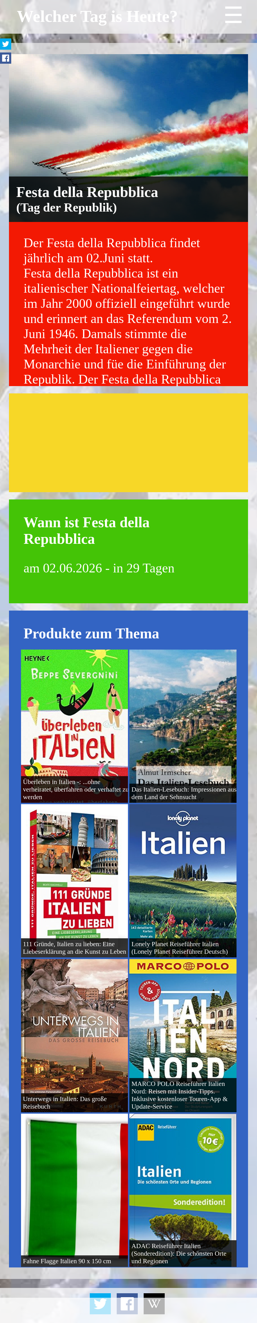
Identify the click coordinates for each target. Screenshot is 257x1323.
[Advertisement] (128, 443)
